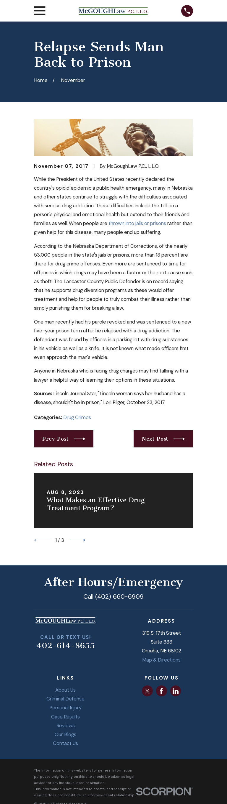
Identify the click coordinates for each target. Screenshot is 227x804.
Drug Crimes (77, 417)
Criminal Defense (65, 698)
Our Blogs (65, 734)
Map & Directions (161, 660)
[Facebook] (161, 691)
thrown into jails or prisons (137, 223)
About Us (65, 690)
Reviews (65, 725)
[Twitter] (147, 691)
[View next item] (77, 540)
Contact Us (65, 743)
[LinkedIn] (176, 691)
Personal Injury (65, 707)
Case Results (65, 716)
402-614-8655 (65, 645)
